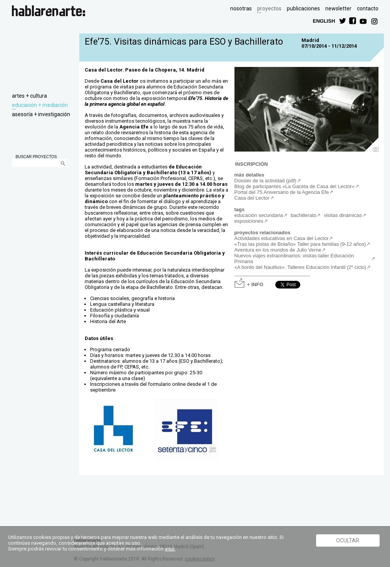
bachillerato (303, 215)
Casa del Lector (251, 198)
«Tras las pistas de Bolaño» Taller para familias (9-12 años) (300, 244)
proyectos (269, 8)
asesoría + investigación (41, 114)
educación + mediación (40, 105)
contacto (367, 8)
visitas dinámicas (343, 215)
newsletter (338, 8)
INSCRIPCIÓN (251, 163)
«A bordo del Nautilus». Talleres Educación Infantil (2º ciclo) (300, 267)
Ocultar (347, 540)
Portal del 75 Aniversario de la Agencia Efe (281, 192)
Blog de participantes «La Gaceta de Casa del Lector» (294, 186)
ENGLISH (324, 20)
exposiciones (248, 221)
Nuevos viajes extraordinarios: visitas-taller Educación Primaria (294, 258)
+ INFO (255, 284)
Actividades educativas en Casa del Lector (281, 238)
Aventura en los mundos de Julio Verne (277, 250)
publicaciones (303, 8)
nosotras (241, 8)
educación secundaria (258, 215)
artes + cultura (29, 96)
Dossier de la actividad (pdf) (265, 180)
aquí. (170, 549)
